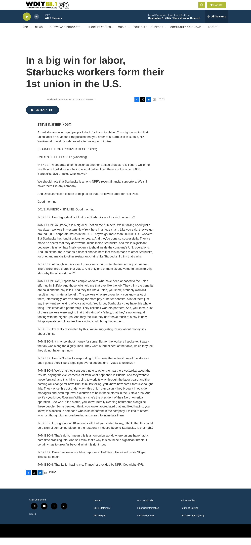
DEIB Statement (102, 515)
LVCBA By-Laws (145, 523)
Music (122, 34)
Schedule (140, 34)
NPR (25, 34)
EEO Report (100, 523)
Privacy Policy (188, 508)
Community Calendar (185, 34)
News (39, 34)
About (212, 34)
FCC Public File (145, 508)
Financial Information (148, 515)
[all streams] (216, 24)
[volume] (37, 24)
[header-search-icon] (203, 8)
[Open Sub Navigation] (30, 34)
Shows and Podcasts (65, 34)
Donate (220, 8)
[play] (26, 24)
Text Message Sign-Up (193, 523)
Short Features (99, 34)
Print (161, 106)
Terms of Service (189, 515)
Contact (98, 508)
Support (157, 34)
